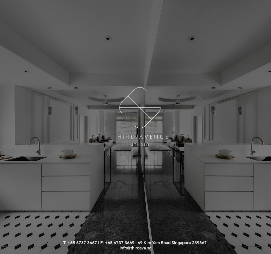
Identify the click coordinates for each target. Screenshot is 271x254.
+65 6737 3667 (82, 243)
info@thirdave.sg (135, 248)
